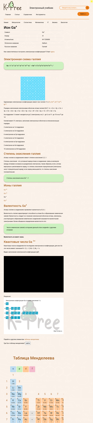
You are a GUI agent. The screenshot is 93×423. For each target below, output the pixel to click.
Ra (19, 419)
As (56, 102)
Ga (5, 190)
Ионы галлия (13, 185)
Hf (38, 413)
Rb (13, 406)
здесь (53, 52)
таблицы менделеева (31, 339)
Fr (13, 419)
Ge (52, 102)
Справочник (28, 14)
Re (57, 413)
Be (19, 387)
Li (13, 387)
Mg (19, 394)
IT (48, 22)
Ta (45, 413)
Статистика (28, 22)
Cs (13, 413)
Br (5, 104)
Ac (26, 419)
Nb (45, 406)
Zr (39, 406)
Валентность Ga (15, 206)
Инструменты (40, 14)
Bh (57, 419)
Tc (57, 406)
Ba (19, 413)
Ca (19, 400)
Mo (51, 406)
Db (45, 419)
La (26, 413)
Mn (57, 400)
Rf (38, 419)
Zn (49, 102)
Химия (6, 22)
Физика (54, 22)
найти (28, 343)
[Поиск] (87, 8)
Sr (19, 406)
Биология (64, 22)
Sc (26, 400)
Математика (39, 22)
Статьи (17, 14)
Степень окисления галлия (22, 153)
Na (13, 394)
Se (59, 102)
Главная (8, 14)
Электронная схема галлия (22, 59)
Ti (39, 400)
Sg (51, 419)
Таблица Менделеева (33, 358)
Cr (51, 400)
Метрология (16, 22)
